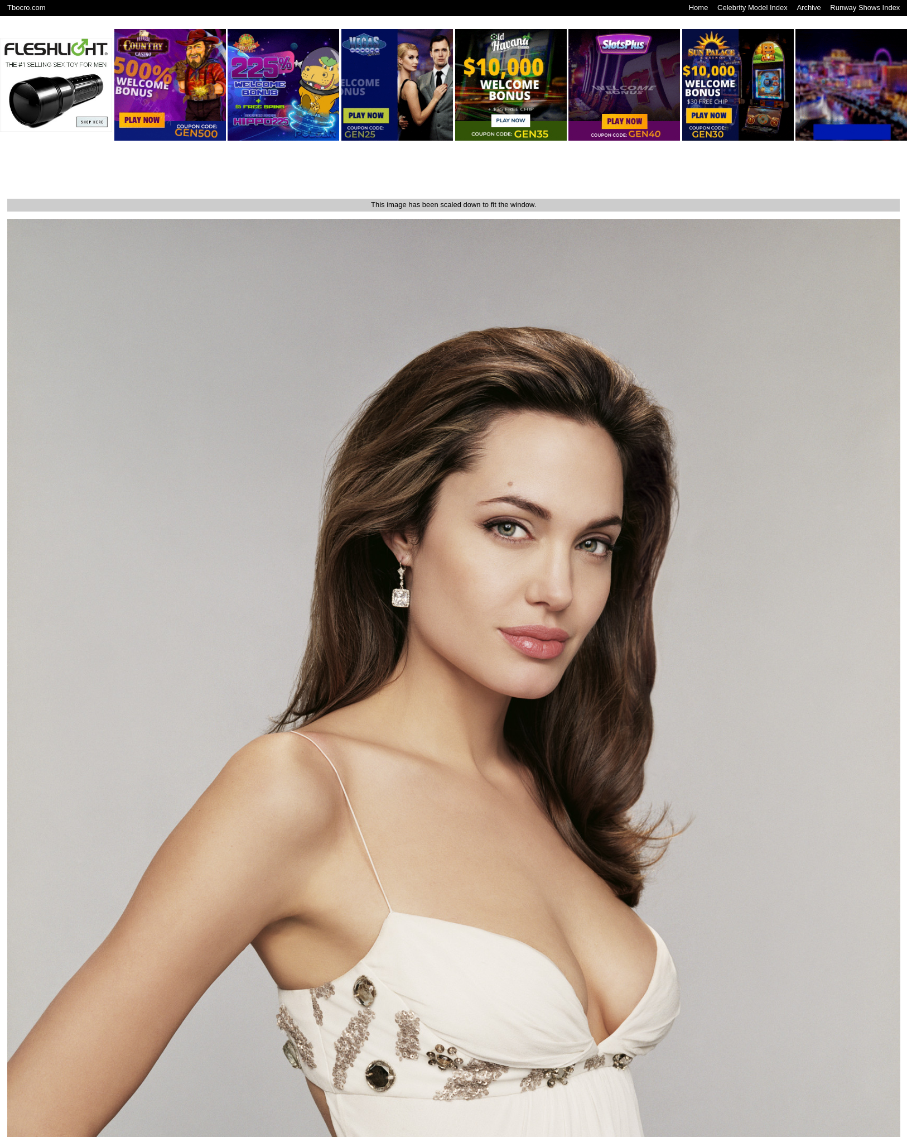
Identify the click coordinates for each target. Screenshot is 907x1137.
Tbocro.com (26, 7)
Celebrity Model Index (752, 7)
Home (698, 7)
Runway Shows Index (865, 7)
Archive (809, 7)
